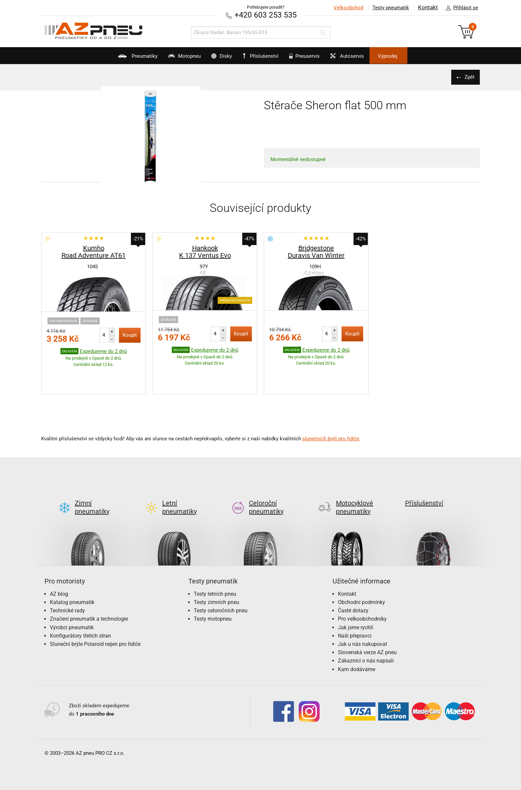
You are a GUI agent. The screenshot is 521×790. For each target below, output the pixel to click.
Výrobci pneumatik (72, 596)
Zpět (468, 77)
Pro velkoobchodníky (362, 587)
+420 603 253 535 (265, 15)
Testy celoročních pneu (221, 579)
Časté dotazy (353, 579)
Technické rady (67, 579)
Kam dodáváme (356, 638)
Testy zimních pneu (216, 571)
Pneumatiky (114, 58)
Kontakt (428, 8)
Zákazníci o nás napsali (366, 629)
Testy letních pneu (215, 562)
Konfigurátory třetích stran (80, 604)
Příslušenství (264, 56)
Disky (213, 58)
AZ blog (59, 562)
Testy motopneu (213, 587)
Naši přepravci (354, 604)
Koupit (130, 335)
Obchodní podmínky (361, 571)
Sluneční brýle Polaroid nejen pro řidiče (95, 612)
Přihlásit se (460, 8)
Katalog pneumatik (72, 571)
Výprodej (410, 56)
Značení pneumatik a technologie (89, 587)
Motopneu (168, 58)
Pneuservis (311, 58)
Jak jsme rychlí (355, 596)
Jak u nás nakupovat (362, 612)
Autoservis (361, 58)
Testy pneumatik (390, 8)
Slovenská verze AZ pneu (367, 621)
